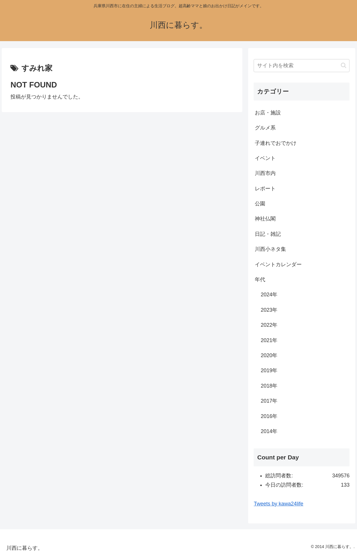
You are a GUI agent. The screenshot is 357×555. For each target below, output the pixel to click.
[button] (343, 65)
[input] (301, 65)
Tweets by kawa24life (278, 504)
